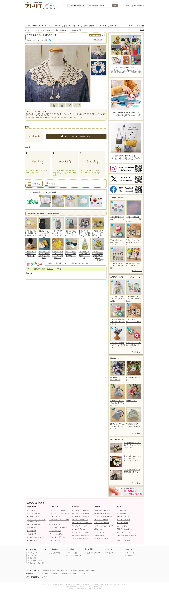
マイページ (130, 25)
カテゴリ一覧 (32, 553)
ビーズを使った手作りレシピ (58, 537)
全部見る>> (102, 260)
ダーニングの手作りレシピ (80, 529)
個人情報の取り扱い (49, 570)
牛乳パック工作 (99, 532)
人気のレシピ (32, 555)
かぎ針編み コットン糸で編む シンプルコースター (30, 234)
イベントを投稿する (74, 555)
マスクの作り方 (31, 510)
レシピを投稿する (54, 553)
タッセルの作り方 (54, 516)
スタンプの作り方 (122, 523)
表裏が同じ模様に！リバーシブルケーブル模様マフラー (57, 255)
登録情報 (130, 555)
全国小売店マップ (93, 553)
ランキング (46, 25)
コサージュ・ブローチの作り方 (58, 540)
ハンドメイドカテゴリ (38, 30)
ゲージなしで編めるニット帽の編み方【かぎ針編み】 (44, 255)
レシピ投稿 (139, 25)
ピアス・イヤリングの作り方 (58, 527)
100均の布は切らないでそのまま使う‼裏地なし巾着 (117, 418)
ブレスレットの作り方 (56, 534)
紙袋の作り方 (98, 529)
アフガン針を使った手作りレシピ (82, 523)
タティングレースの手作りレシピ (82, 532)
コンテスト (56, 25)
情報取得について (63, 570)
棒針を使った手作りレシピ (80, 519)
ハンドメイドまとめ (116, 439)
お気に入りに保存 (95, 36)
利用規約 (81, 570)
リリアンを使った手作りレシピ (81, 538)
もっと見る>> (137, 271)
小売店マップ (113, 25)
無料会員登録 (139, 5)
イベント (72, 25)
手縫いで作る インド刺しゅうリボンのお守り (133, 234)
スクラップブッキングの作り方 (103, 526)
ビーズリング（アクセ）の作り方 (59, 513)
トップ (28, 25)
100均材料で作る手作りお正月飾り (133, 256)
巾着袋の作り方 (31, 527)
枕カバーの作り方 (122, 526)
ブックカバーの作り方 (101, 519)
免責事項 (74, 570)
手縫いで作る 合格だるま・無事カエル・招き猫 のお (117, 234)
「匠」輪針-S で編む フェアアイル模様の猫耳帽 (117, 337)
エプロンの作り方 (32, 540)
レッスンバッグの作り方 (34, 537)
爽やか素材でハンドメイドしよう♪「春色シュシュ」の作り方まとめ (132, 458)
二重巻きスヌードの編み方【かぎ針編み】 (30, 254)
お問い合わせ (90, 570)
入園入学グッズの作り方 (124, 529)
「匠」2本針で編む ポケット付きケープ (57, 233)
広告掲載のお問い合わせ (58, 574)
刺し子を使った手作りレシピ (80, 535)
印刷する (50, 184)
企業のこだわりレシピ (36, 563)
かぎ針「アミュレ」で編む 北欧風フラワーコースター (133, 337)
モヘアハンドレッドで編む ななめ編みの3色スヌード (97, 255)
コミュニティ (101, 25)
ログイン (128, 5)
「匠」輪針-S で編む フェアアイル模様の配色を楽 (117, 291)
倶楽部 (91, 25)
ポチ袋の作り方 (99, 535)
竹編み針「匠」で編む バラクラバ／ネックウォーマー (71, 234)
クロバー (45, 577)
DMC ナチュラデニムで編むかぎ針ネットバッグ (84, 255)
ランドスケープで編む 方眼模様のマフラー (70, 254)
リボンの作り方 (121, 510)
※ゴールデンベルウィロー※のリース (117, 371)
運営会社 (45, 574)
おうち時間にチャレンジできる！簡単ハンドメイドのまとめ (132, 445)
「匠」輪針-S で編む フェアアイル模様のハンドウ (133, 291)
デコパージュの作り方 (101, 538)
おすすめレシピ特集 (35, 560)
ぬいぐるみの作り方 (123, 516)
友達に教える (35, 184)
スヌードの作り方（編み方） (80, 510)
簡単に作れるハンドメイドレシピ (127, 532)
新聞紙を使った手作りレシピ (103, 510)
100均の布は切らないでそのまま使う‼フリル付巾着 (117, 395)
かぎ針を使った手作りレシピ (80, 516)
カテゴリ (36, 25)
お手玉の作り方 (31, 534)
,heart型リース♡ (133, 393)
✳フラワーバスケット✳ (133, 371)
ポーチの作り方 (31, 531)
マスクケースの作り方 (33, 513)
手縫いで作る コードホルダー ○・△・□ (117, 210)
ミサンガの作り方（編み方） (58, 510)
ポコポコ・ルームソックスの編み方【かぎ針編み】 (84, 234)
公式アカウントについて (76, 574)
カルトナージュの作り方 (101, 523)
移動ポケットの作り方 (123, 540)
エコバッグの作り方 (33, 516)
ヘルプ (142, 30)
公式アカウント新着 (116, 277)
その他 (49, 30)
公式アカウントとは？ (136, 277)
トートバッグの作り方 (33, 524)
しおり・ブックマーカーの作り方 (104, 516)
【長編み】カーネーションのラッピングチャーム (44, 234)
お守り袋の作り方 (122, 513)
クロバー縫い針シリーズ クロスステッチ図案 (117, 257)
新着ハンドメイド (116, 358)
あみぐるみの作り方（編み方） (81, 513)
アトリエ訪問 (82, 25)
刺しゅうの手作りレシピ (79, 526)
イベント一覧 (72, 553)
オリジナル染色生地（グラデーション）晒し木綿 (133, 211)
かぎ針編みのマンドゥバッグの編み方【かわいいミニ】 (97, 234)
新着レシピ (32, 558)
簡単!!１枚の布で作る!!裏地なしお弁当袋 (133, 417)
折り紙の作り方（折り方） (102, 513)
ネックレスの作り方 (55, 531)
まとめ (64, 25)
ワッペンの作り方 (54, 524)
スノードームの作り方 (123, 519)
